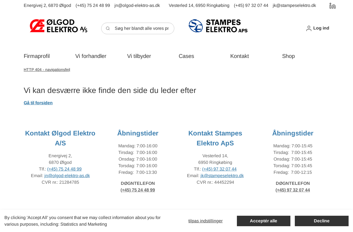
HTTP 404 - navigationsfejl (47, 69)
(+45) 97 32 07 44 (219, 169)
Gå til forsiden (38, 102)
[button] (317, 28)
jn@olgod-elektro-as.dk (67, 175)
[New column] (58, 28)
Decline (322, 220)
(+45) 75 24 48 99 (64, 169)
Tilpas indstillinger (205, 220)
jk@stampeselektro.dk (222, 175)
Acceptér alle (263, 220)
